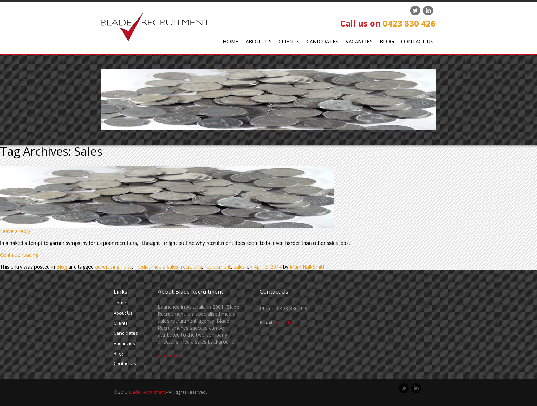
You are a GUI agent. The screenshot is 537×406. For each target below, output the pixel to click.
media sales (164, 266)
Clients (289, 41)
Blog (387, 41)
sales (239, 266)
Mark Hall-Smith (308, 266)
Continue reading (22, 254)
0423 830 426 (409, 23)
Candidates (322, 41)
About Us (259, 41)
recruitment (218, 266)
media (142, 266)
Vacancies (359, 41)
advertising (107, 266)
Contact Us (417, 41)
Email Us (284, 322)
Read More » (170, 356)
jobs (127, 266)
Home (231, 41)
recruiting (191, 266)
